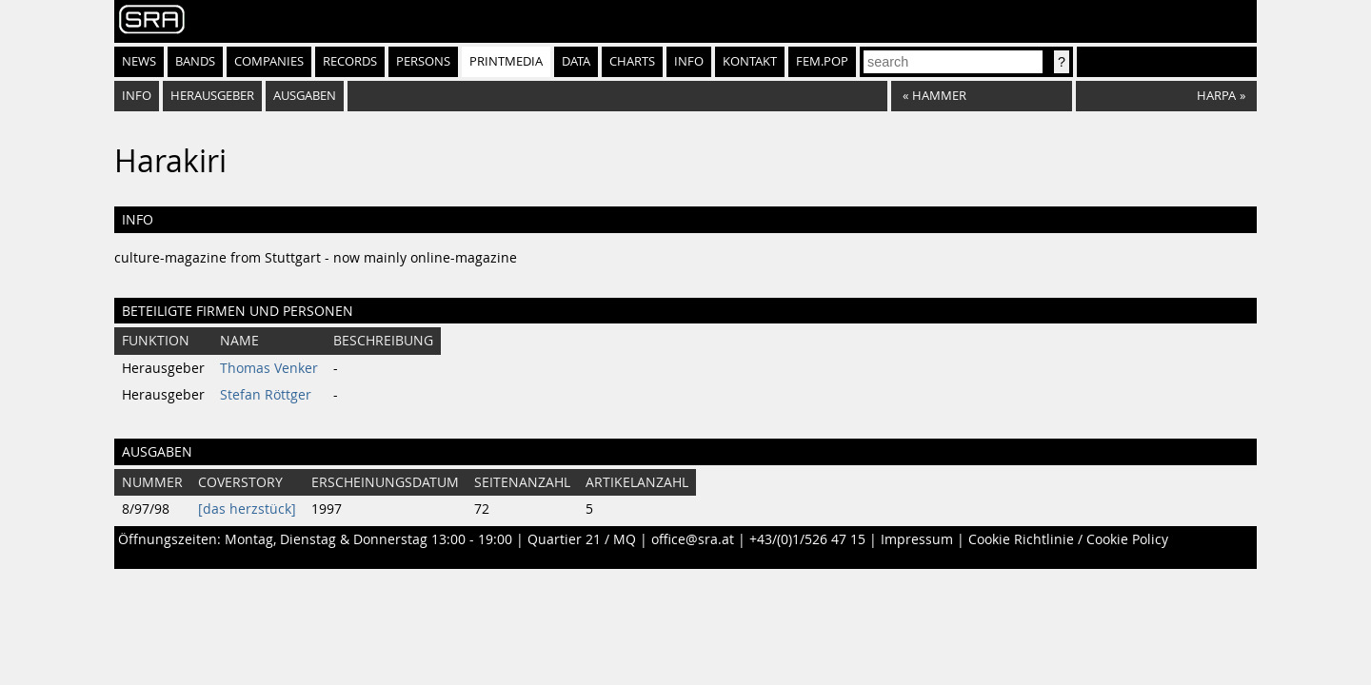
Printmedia (506, 61)
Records (350, 61)
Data (576, 61)
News (139, 61)
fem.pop (822, 61)
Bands (195, 61)
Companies (269, 61)
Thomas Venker (269, 368)
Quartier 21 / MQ (581, 539)
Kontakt (750, 61)
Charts (632, 61)
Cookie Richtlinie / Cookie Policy (1068, 539)
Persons (423, 61)
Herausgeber (212, 96)
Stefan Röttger (265, 394)
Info (689, 61)
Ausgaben (304, 96)
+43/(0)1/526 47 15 (807, 539)
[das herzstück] (247, 509)
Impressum (917, 539)
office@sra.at (692, 539)
